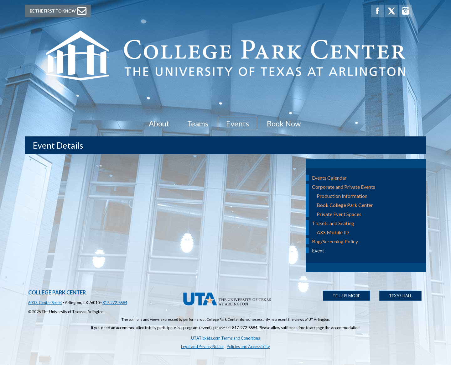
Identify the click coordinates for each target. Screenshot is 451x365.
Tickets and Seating (333, 223)
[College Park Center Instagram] (405, 11)
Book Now (284, 123)
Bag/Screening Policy (335, 241)
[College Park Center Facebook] (377, 11)
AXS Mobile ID (333, 232)
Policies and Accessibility (248, 346)
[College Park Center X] (391, 11)
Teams (197, 123)
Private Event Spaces (339, 214)
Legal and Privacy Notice (202, 346)
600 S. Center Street (45, 302)
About (159, 123)
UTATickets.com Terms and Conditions (225, 338)
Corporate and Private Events (343, 187)
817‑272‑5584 (114, 302)
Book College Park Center (345, 205)
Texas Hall (400, 295)
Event (318, 250)
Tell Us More (346, 295)
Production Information (342, 196)
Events (237, 123)
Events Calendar (329, 178)
